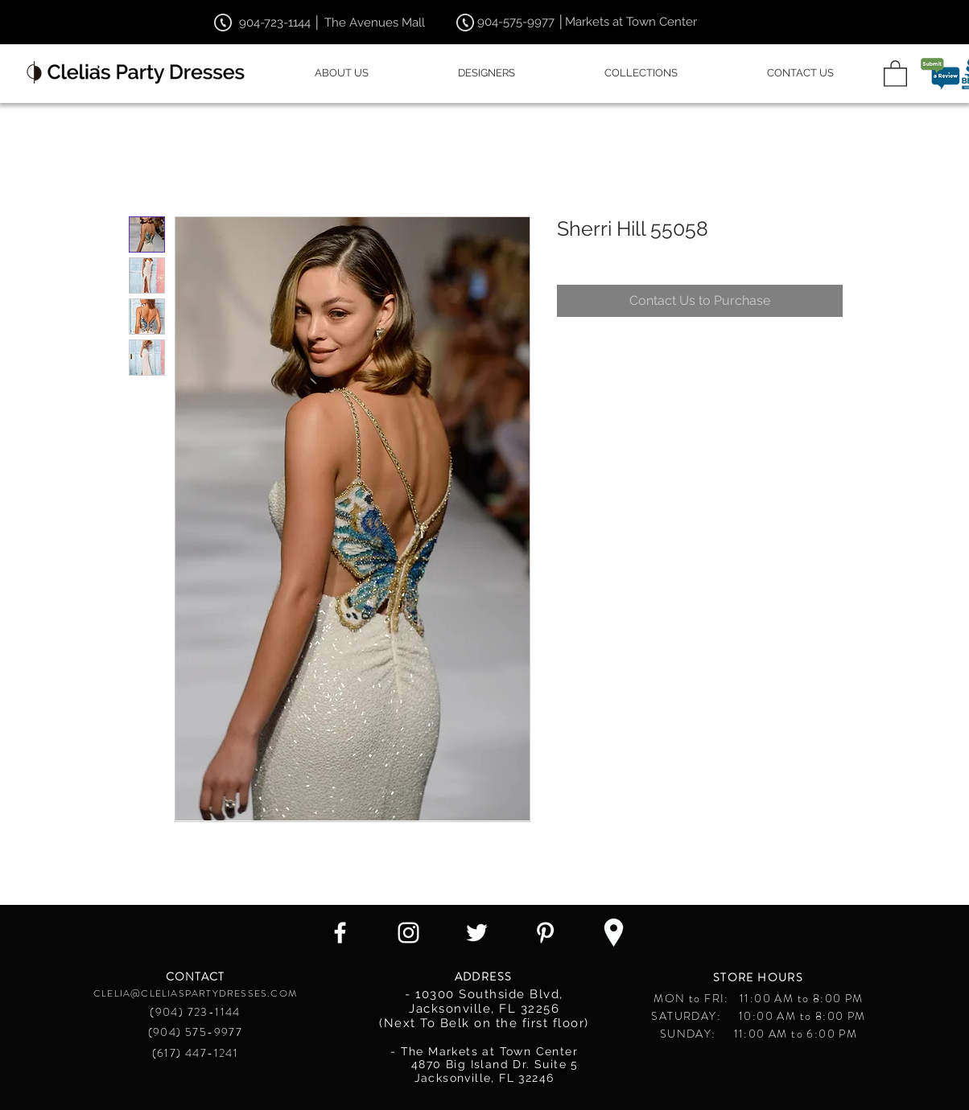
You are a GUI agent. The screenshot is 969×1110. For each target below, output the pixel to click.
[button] (895, 73)
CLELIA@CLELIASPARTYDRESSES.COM (195, 993)
